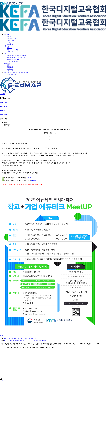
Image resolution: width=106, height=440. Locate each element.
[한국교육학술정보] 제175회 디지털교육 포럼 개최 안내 (22, 338)
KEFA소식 (7, 63)
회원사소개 (7, 46)
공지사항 (10, 65)
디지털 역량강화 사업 (14, 59)
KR (1, 94)
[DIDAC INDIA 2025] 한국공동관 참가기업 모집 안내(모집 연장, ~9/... (26, 340)
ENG (3, 94)
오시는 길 (10, 44)
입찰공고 (10, 67)
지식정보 (10, 71)
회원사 (9, 48)
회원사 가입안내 (12, 50)
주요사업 (6, 53)
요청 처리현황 (11, 74)
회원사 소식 (11, 51)
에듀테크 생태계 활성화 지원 (16, 55)
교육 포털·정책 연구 (13, 61)
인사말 (9, 36)
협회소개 (6, 34)
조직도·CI (10, 42)
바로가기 (31, 177)
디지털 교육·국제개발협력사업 (17, 57)
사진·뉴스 (10, 69)
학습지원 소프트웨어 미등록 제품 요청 (16, 72)
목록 (1, 335)
